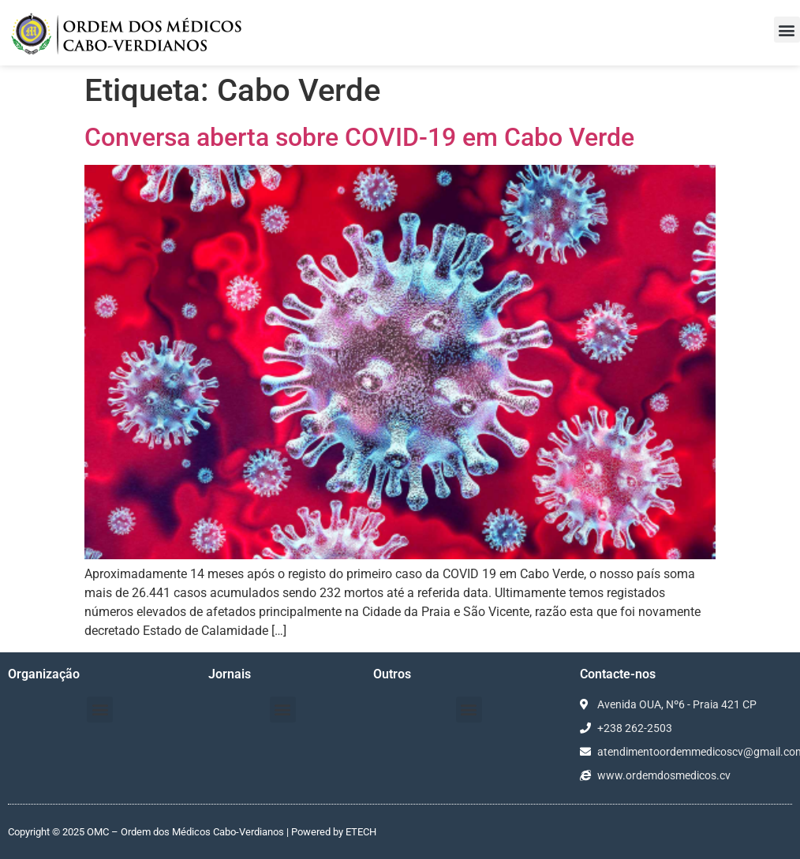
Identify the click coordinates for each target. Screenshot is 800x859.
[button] (787, 30)
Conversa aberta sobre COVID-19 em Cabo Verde (359, 137)
